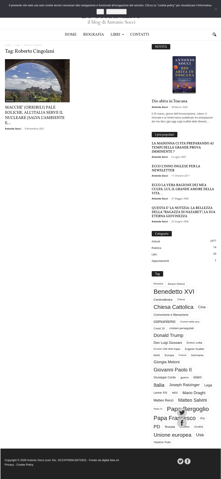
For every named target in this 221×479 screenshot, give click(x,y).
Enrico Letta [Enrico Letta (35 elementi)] (194, 342)
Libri (117, 34)
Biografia (93, 34)
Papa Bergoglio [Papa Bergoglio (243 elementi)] (188, 408)
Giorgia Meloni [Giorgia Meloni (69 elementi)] (167, 362)
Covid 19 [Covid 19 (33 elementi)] (159, 328)
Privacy (9, 464)
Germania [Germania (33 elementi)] (197, 355)
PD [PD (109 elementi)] (157, 426)
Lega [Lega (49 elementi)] (208, 385)
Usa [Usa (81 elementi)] (200, 434)
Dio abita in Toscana (169, 101)
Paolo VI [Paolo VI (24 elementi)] (158, 409)
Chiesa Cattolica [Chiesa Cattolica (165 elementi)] (174, 307)
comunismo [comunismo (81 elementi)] (164, 321)
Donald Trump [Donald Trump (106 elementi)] (168, 335)
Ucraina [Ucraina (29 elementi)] (198, 426)
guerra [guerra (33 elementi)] (184, 377)
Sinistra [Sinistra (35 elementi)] (184, 426)
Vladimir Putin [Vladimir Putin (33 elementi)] (162, 442)
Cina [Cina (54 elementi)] (201, 307)
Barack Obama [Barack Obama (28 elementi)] (176, 283)
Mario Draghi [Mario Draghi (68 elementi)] (193, 392)
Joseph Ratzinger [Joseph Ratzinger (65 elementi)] (184, 385)
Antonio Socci (13, 128)
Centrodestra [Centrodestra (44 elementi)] (163, 299)
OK (100, 11)
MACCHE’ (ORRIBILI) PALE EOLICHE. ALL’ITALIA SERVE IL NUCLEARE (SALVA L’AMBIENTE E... (35, 115)
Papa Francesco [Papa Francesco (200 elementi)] (175, 418)
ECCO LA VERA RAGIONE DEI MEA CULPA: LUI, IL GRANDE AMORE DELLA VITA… (183, 189)
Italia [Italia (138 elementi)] (159, 385)
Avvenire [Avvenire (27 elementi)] (158, 283)
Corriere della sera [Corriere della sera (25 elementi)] (189, 321)
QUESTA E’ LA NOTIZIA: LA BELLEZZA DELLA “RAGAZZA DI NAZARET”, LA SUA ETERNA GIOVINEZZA (183, 212)
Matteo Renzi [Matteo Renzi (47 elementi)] (164, 400)
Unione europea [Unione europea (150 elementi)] (172, 435)
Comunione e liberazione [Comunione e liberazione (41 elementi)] (171, 314)
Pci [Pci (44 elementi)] (202, 418)
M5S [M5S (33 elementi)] (175, 392)
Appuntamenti (160, 260)
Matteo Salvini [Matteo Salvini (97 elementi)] (192, 400)
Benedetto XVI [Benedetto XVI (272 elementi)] (174, 291)
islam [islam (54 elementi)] (197, 377)
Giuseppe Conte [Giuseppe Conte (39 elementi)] (165, 377)
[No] (215, 9)
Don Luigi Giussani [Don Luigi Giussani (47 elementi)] (168, 343)
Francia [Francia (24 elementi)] (182, 355)
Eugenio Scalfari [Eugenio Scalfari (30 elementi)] (194, 349)
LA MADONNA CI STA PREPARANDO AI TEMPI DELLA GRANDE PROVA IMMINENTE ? (183, 147)
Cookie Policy (24, 464)
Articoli (10, 100)
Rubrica (156, 248)
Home (71, 34)
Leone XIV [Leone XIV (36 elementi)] (160, 392)
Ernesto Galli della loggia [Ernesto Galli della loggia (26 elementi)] (167, 349)
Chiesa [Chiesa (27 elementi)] (181, 299)
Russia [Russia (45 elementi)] (170, 426)
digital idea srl (110, 460)
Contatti (139, 34)
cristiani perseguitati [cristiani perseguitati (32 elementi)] (181, 328)
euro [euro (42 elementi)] (157, 355)
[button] (214, 35)
